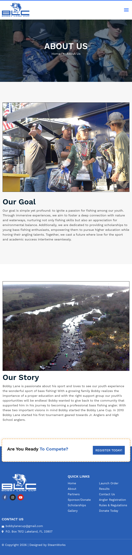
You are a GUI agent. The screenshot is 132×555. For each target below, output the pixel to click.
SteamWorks (57, 545)
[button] (126, 10)
